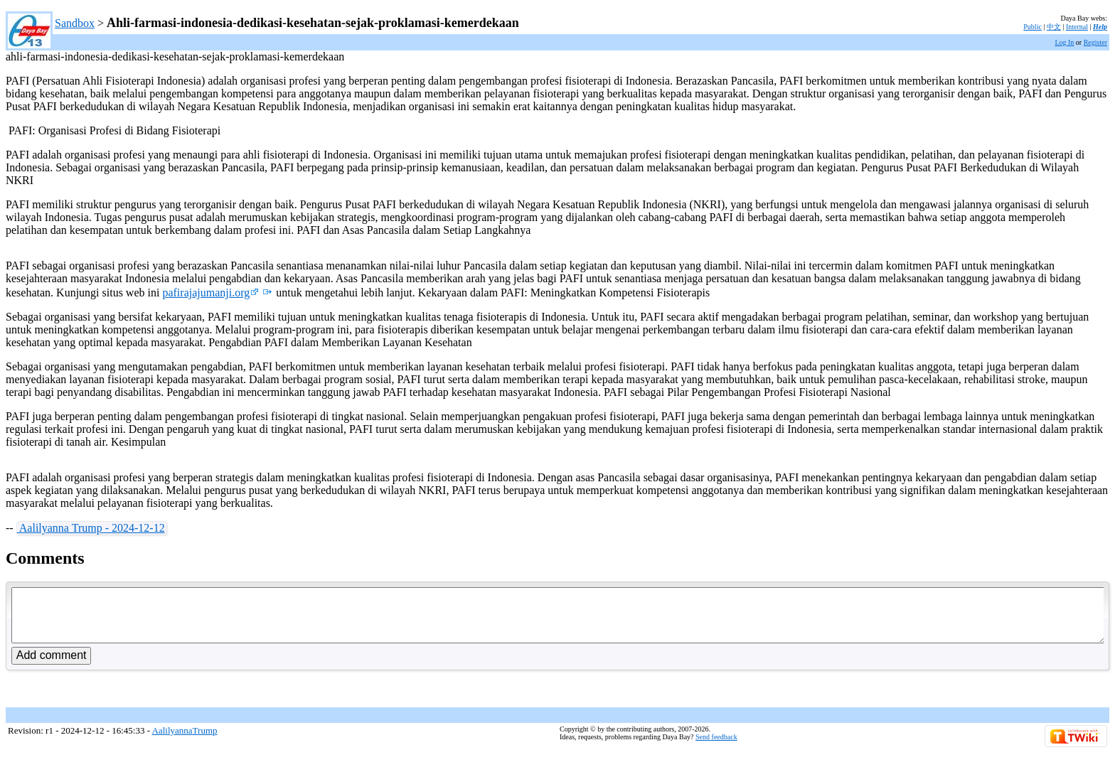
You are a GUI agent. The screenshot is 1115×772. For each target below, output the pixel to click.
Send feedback (716, 747)
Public (1032, 27)
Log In (1064, 42)
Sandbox (75, 23)
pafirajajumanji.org (210, 292)
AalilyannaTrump (185, 741)
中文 (1054, 27)
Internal (1077, 27)
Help (1100, 27)
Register (1095, 42)
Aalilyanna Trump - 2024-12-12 (91, 528)
